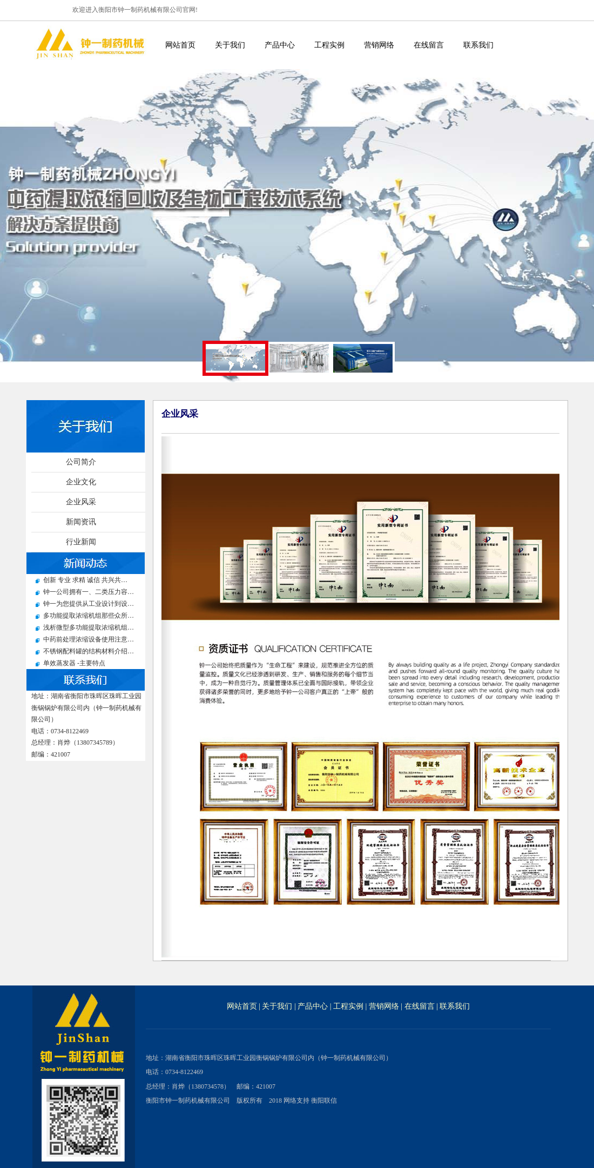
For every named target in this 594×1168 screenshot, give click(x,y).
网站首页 (180, 45)
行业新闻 (81, 542)
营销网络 (379, 45)
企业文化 (81, 482)
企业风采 (81, 502)
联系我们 (478, 45)
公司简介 (81, 462)
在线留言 (429, 45)
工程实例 (329, 45)
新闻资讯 (81, 522)
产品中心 (280, 45)
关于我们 (230, 45)
